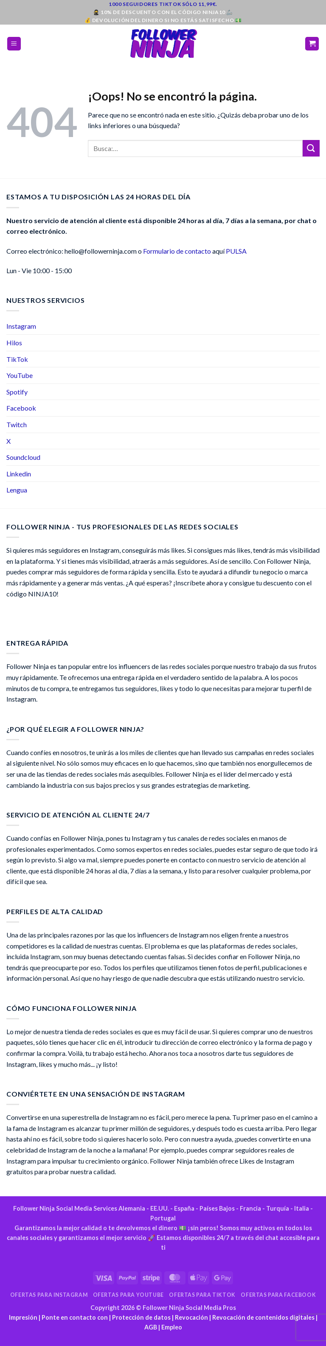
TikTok (17, 359)
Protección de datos (141, 1317)
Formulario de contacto (177, 251)
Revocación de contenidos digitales (263, 1317)
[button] (14, 44)
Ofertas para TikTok (202, 1295)
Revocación (191, 1317)
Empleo (171, 1327)
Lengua (16, 490)
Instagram (21, 326)
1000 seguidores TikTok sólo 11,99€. (163, 4)
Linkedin (18, 474)
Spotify (17, 392)
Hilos (14, 343)
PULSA (236, 251)
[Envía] (311, 148)
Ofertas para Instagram (48, 1295)
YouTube (19, 375)
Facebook (21, 408)
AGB (150, 1327)
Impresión (23, 1317)
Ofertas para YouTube (128, 1295)
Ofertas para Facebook (278, 1295)
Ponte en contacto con (75, 1317)
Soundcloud (23, 457)
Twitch (16, 424)
